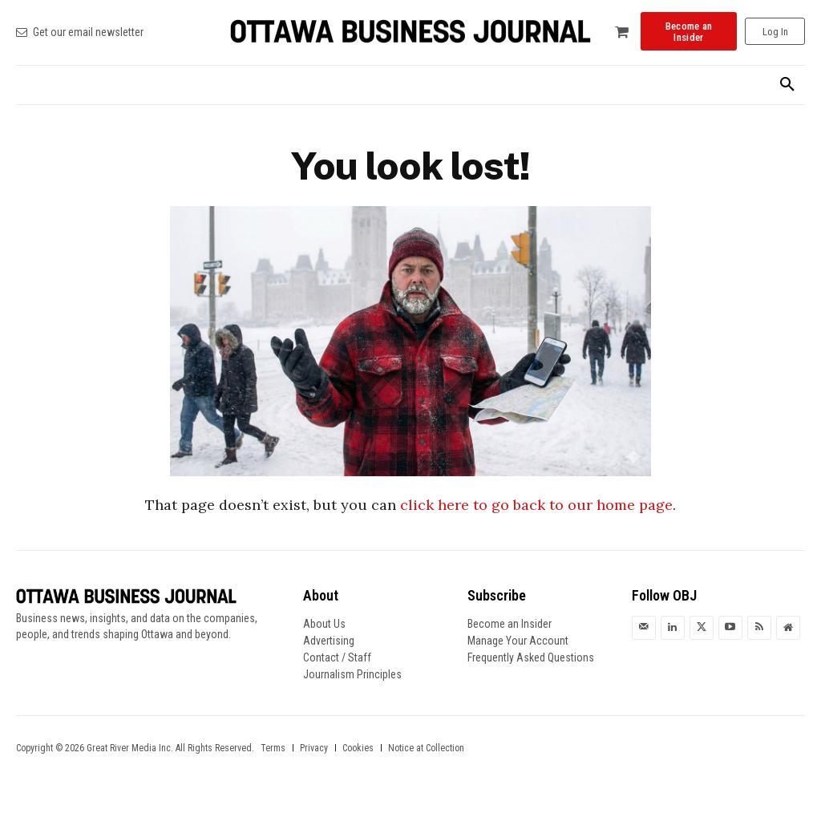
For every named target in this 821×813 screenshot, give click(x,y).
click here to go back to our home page (536, 504)
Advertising (328, 640)
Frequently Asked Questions (530, 657)
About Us (324, 623)
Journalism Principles (352, 674)
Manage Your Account (517, 640)
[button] (787, 85)
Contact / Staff (337, 657)
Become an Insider (509, 623)
